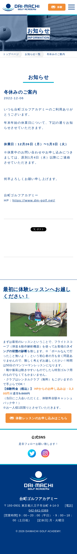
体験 (59, 7)
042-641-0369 (38, 510)
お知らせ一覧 (32, 54)
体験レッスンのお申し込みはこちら (41, 418)
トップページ (11, 54)
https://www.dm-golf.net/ (34, 200)
